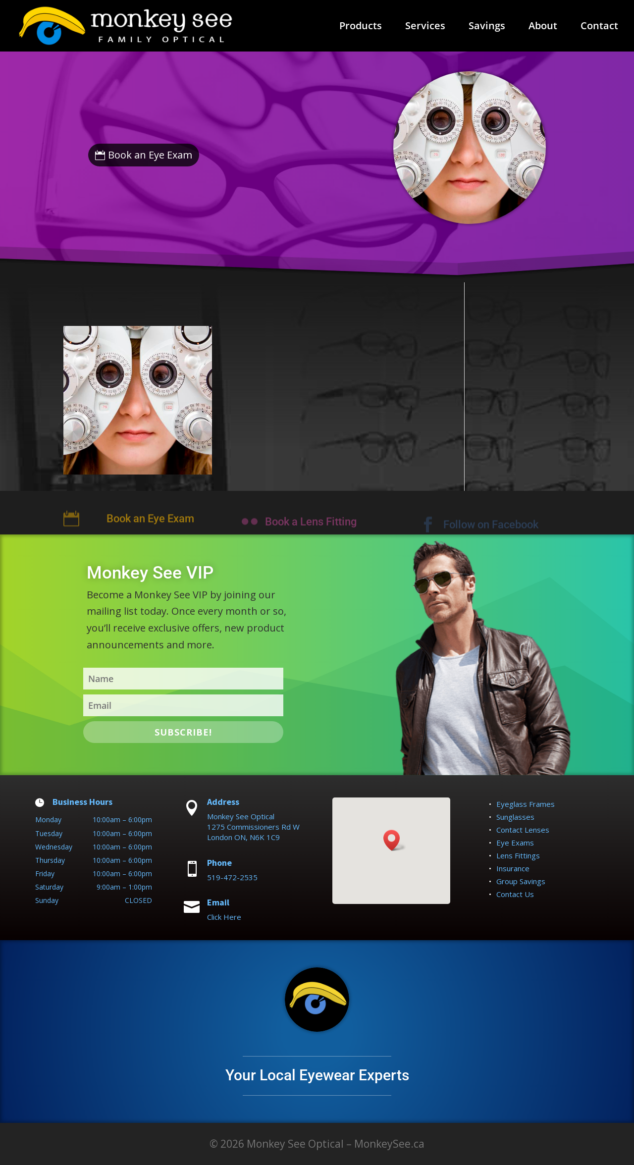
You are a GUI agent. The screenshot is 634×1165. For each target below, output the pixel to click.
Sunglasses (515, 817)
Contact (599, 27)
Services (425, 27)
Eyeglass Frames (525, 804)
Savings (487, 27)
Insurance (512, 868)
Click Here (224, 917)
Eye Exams (515, 842)
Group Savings (520, 881)
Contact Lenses (522, 830)
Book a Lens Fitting (311, 529)
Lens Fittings (518, 855)
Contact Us (515, 894)
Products (360, 27)
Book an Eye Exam (150, 154)
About (542, 27)
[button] (394, 840)
